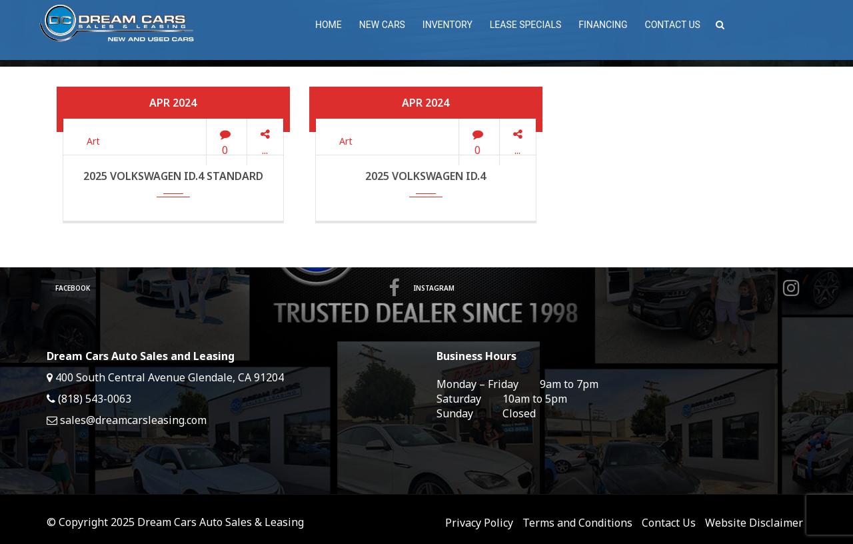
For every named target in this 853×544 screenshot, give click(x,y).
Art (93, 141)
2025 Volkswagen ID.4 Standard (173, 176)
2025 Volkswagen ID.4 (425, 176)
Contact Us (669, 522)
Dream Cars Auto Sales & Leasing (220, 522)
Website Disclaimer (754, 522)
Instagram (609, 288)
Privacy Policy (479, 522)
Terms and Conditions (577, 522)
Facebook (230, 288)
